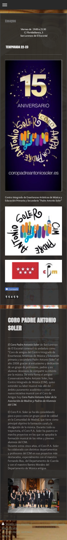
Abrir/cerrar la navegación (33, 5)
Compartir (12, 289)
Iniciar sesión (58, 524)
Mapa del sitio (10, 528)
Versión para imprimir (16, 524)
